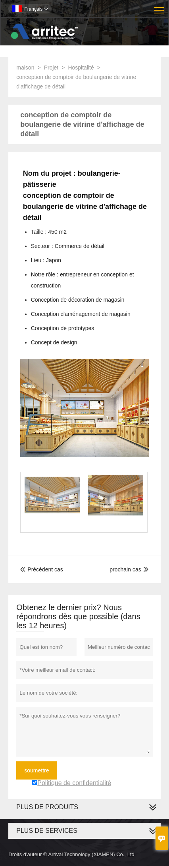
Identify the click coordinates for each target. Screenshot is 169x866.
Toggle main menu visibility (159, 7)
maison (25, 67)
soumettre (36, 770)
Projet (51, 67)
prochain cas (125, 569)
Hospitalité (81, 67)
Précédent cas (41, 569)
